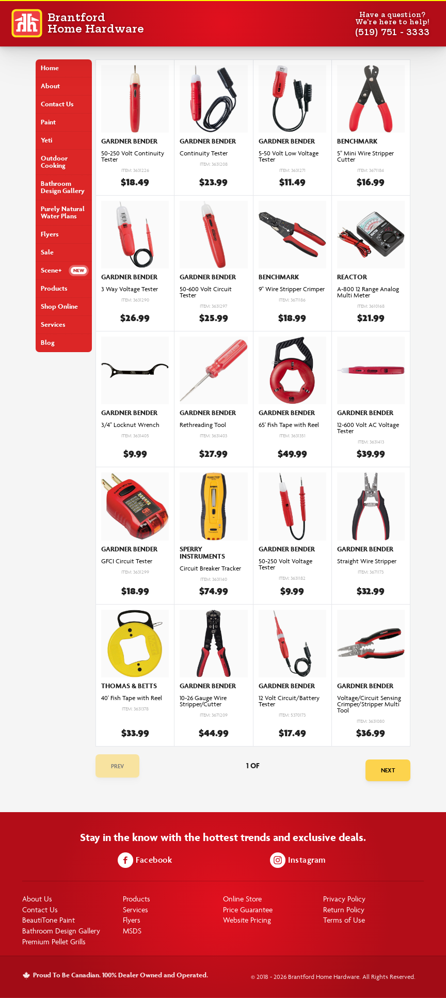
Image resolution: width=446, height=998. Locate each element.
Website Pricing (247, 919)
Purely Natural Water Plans (63, 212)
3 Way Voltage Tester (129, 289)
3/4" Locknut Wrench (130, 425)
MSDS (132, 930)
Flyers (50, 234)
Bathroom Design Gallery (63, 187)
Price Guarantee (248, 909)
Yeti (46, 140)
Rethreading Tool (203, 425)
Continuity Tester (204, 153)
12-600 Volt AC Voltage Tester (368, 428)
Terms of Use (344, 919)
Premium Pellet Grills (54, 941)
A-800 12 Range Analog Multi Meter (368, 292)
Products (54, 288)
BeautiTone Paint (48, 919)
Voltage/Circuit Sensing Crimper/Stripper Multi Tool (369, 704)
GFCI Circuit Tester (126, 561)
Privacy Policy (344, 898)
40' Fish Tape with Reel (131, 698)
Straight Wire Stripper (366, 561)
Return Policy (343, 909)
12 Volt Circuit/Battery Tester (289, 701)
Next (388, 770)
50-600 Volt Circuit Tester (206, 292)
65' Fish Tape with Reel (289, 425)
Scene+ (51, 270)
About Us (37, 898)
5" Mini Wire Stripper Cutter (365, 156)
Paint (48, 122)
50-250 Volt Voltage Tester (285, 564)
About (50, 86)
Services (53, 324)
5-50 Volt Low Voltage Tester (288, 156)
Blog (48, 342)
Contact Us (57, 104)
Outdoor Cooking (54, 162)
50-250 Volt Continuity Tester (132, 156)
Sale (47, 252)
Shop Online (59, 306)
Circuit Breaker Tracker (210, 568)
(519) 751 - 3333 (392, 32)
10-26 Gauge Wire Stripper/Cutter (203, 701)
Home (50, 68)
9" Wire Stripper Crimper (292, 289)
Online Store (242, 898)
